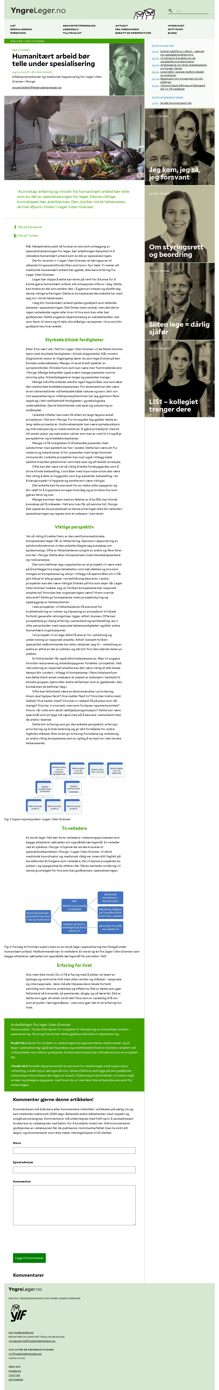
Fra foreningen (127, 29)
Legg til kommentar (29, 1258)
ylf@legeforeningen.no (25, 1354)
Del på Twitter (26, 235)
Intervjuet (176, 25)
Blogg (172, 32)
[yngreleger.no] (65, 9)
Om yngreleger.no (21, 1332)
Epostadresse (23, 1162)
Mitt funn (175, 29)
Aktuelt (121, 25)
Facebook (15, 1371)
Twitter (14, 1375)
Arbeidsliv (71, 29)
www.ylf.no (17, 1358)
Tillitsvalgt (72, 32)
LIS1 (12, 25)
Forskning (18, 32)
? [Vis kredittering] (139, 175)
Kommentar (22, 1181)
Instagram (16, 1379)
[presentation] (45, 1240)
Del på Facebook (27, 227)
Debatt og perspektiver (133, 32)
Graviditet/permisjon (79, 25)
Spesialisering (21, 29)
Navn (17, 1143)
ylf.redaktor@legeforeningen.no (32, 1341)
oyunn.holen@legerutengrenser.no (37, 87)
